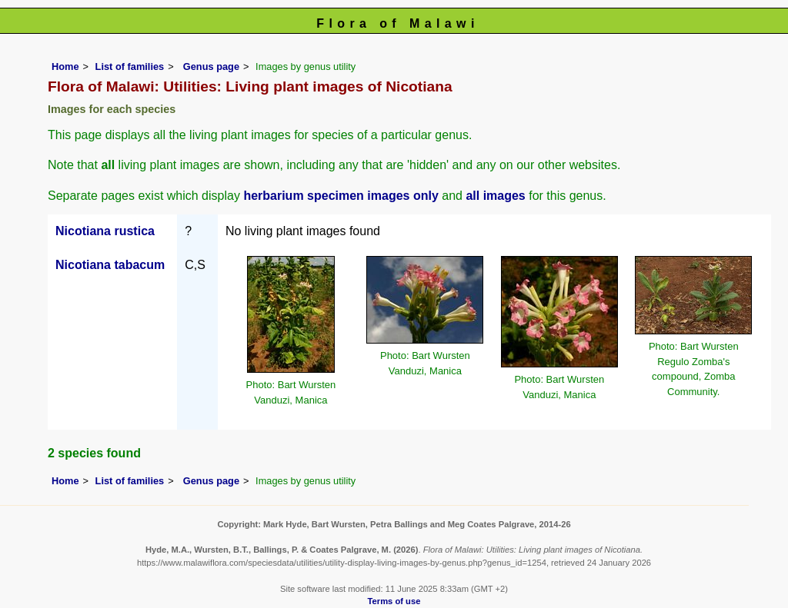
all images (495, 195)
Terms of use (394, 601)
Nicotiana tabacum (110, 264)
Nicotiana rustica (105, 231)
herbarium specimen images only (340, 195)
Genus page (211, 66)
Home (65, 66)
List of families (130, 66)
